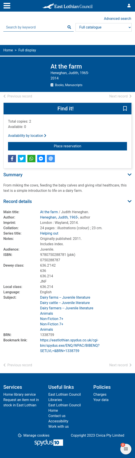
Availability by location (27, 136)
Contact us (56, 416)
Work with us (58, 426)
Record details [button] (17, 201)
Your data (100, 400)
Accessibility (58, 421)
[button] (125, 109)
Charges (99, 394)
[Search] (69, 27)
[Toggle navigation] (7, 5)
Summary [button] (12, 174)
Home (8, 50)
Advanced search (117, 18)
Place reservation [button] (79, 145)
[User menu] (129, 6)
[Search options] (104, 27)
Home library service (19, 394)
